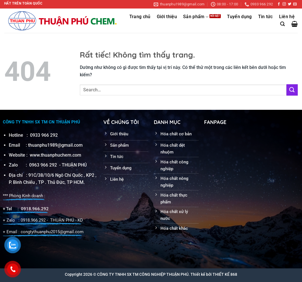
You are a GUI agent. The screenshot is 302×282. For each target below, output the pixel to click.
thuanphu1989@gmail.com (55, 145)
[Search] (282, 24)
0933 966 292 (44, 135)
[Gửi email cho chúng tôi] (295, 4)
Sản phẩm (195, 17)
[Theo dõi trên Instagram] (284, 4)
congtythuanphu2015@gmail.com (52, 231)
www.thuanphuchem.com (56, 155)
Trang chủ (140, 16)
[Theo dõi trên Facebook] (278, 4)
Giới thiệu (167, 16)
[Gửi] (292, 89)
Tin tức (265, 16)
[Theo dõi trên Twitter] (289, 4)
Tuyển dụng (239, 16)
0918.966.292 (35, 208)
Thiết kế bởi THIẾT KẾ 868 (213, 274)
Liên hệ (287, 16)
